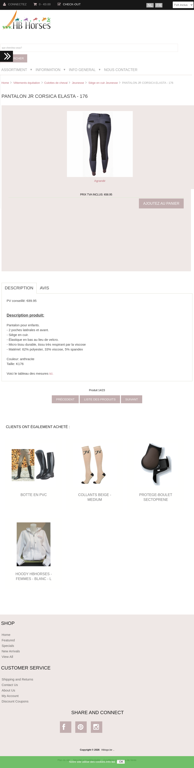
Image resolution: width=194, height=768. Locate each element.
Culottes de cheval (56, 82)
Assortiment (14, 70)
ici (113, 762)
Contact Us (10, 685)
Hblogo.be (106, 749)
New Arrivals (11, 651)
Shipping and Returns (17, 679)
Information (48, 70)
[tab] (55, 285)
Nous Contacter (120, 70)
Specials (8, 646)
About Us (8, 690)
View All (7, 657)
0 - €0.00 (42, 4)
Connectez (15, 4)
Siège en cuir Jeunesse (103, 82)
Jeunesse (78, 82)
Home (5, 82)
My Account (10, 696)
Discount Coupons (15, 701)
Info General (82, 70)
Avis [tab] (44, 288)
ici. (51, 373)
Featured (8, 640)
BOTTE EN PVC (34, 495)
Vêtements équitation (26, 82)
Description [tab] (19, 288)
